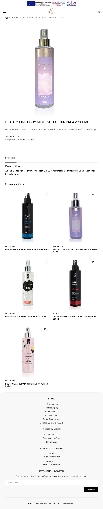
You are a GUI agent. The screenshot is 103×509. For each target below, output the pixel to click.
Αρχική (7, 18)
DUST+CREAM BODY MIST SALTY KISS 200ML (26, 316)
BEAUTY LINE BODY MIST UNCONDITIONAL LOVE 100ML (75, 250)
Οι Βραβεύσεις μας (51, 419)
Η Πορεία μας (51, 408)
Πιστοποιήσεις (51, 415)
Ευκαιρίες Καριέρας (51, 438)
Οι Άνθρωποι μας (51, 411)
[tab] (10, 158)
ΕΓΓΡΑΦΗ (91, 489)
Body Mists (29, 140)
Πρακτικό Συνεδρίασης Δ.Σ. (51, 423)
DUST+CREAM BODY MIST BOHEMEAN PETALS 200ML (26, 385)
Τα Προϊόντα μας (51, 434)
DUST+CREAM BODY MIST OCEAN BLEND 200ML (27, 249)
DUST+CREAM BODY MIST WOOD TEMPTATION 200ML (74, 317)
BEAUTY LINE (17, 18)
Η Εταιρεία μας (51, 404)
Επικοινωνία (51, 442)
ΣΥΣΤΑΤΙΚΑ (10, 158)
